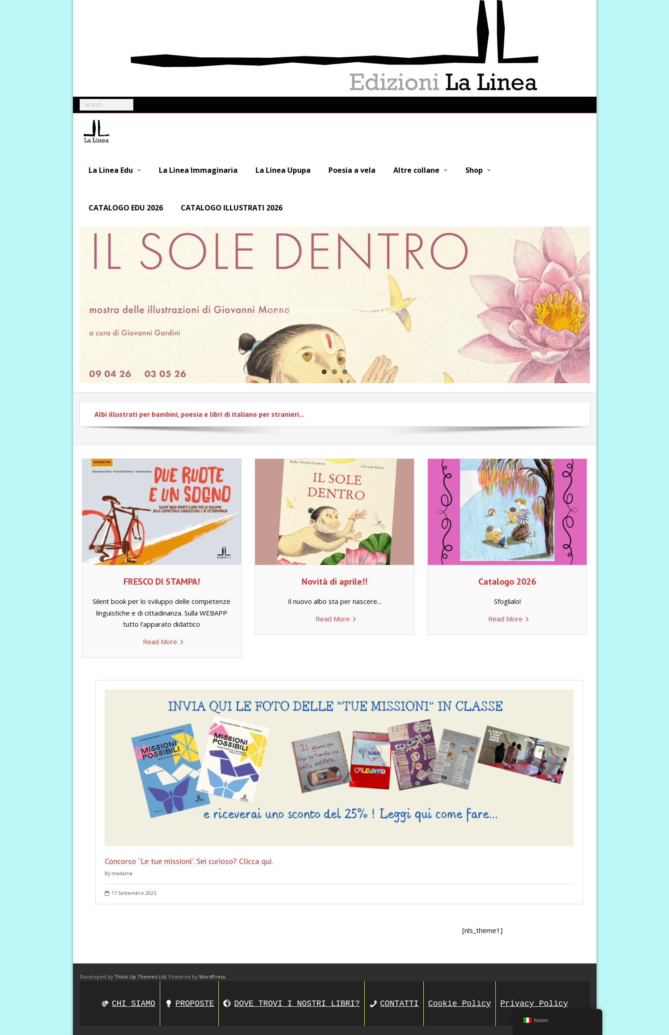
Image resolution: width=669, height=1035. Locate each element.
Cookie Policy (459, 1003)
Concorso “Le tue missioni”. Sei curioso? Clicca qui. (189, 860)
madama (121, 872)
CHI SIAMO (133, 1003)
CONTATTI (399, 1003)
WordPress (212, 976)
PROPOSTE (194, 1003)
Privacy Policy (534, 1003)
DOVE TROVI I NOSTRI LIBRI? (297, 1003)
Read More (160, 641)
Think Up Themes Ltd (140, 976)
